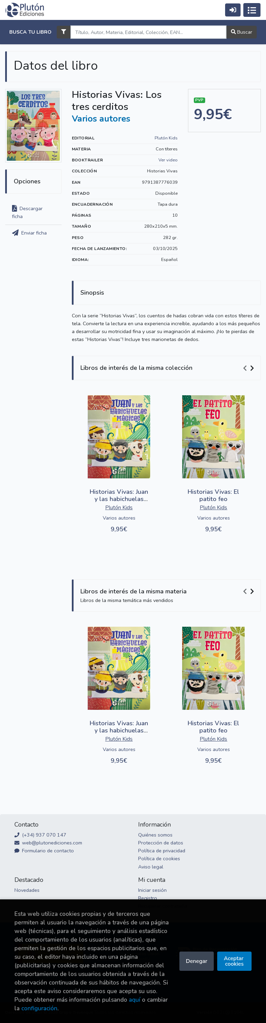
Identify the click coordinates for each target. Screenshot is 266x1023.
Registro (147, 898)
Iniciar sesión (152, 890)
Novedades (27, 890)
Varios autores (101, 119)
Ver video (168, 160)
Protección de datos (160, 842)
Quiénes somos (155, 834)
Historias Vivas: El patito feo (213, 495)
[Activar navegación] (252, 10)
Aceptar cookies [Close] (234, 961)
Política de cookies (159, 858)
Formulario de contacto (44, 850)
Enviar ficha (29, 232)
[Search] (148, 32)
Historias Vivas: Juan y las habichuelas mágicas (119, 499)
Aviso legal (150, 866)
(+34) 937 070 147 (40, 834)
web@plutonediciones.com (48, 842)
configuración (39, 1008)
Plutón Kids (166, 138)
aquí (134, 1000)
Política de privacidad (161, 850)
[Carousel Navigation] (249, 368)
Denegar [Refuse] (196, 961)
